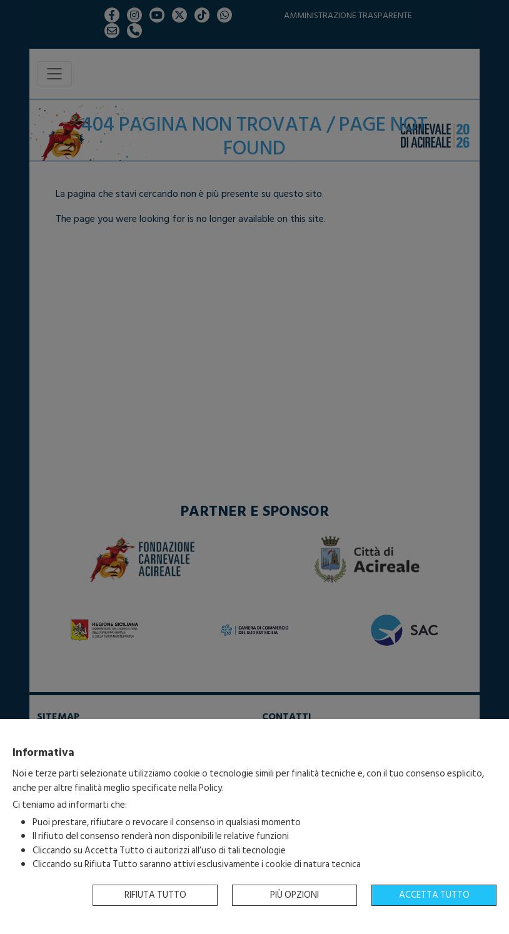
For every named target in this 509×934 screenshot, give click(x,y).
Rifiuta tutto (155, 895)
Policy (210, 788)
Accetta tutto (434, 895)
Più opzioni (294, 895)
